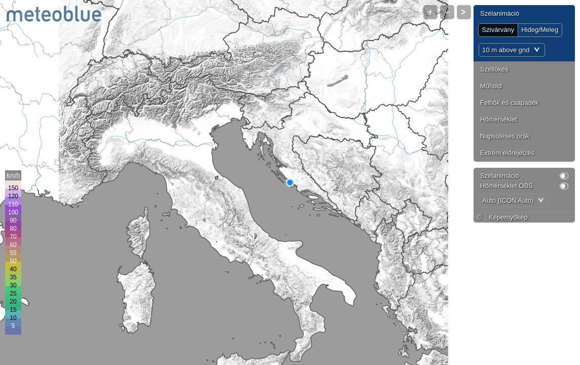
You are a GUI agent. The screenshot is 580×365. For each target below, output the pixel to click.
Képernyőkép (508, 217)
